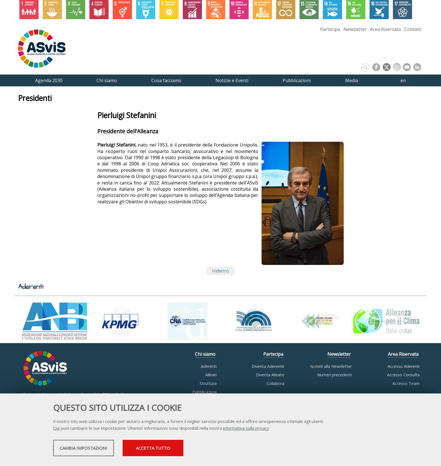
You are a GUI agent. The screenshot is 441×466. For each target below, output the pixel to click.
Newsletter (355, 29)
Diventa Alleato (270, 374)
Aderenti (209, 366)
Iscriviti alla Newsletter (331, 366)
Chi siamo (205, 354)
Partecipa (330, 29)
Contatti (412, 29)
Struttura (208, 383)
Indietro (220, 271)
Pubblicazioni (204, 392)
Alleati (211, 374)
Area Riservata (385, 29)
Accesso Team (406, 383)
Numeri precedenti (334, 374)
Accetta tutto (199, 449)
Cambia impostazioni (97, 449)
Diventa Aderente (268, 366)
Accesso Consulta (403, 374)
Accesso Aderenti (404, 366)
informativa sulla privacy (246, 429)
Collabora (275, 383)
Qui (56, 429)
